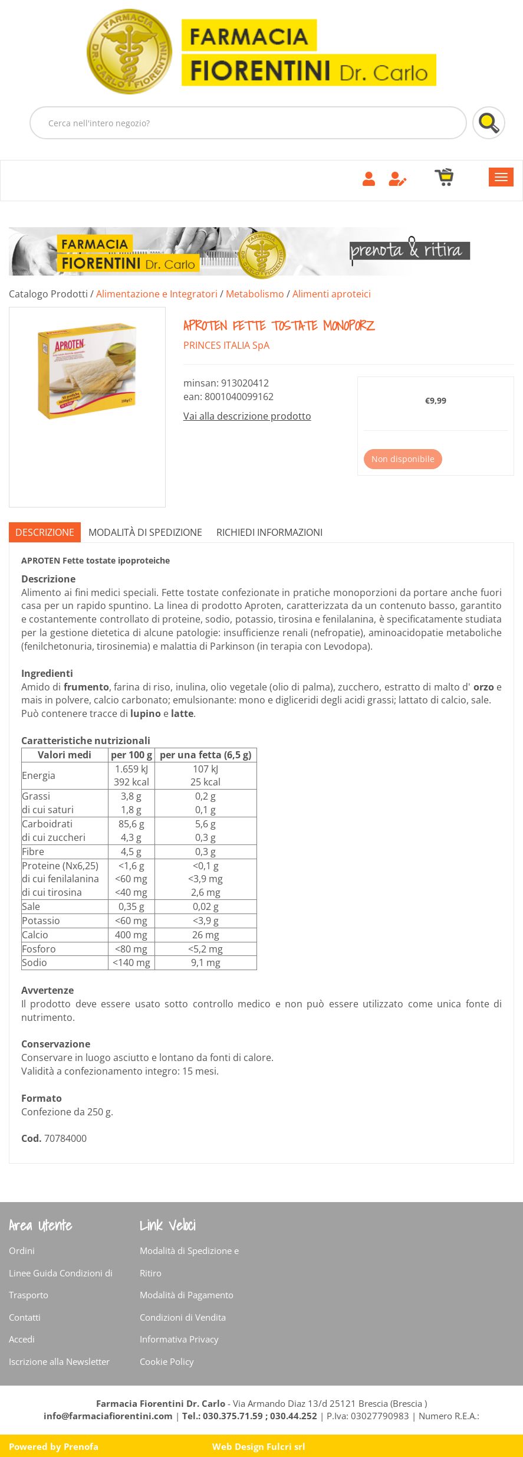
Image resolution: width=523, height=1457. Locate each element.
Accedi (22, 1339)
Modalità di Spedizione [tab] (145, 532)
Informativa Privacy (179, 1339)
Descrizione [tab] (44, 532)
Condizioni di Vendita (183, 1317)
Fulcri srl (286, 1446)
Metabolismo (255, 293)
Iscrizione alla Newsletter (59, 1361)
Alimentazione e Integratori (157, 293)
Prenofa (81, 1446)
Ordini (22, 1250)
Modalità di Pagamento (186, 1295)
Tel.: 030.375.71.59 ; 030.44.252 (249, 1416)
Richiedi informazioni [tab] (269, 532)
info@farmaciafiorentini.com (109, 1416)
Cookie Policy (167, 1361)
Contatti (25, 1317)
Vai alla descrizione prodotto (247, 416)
